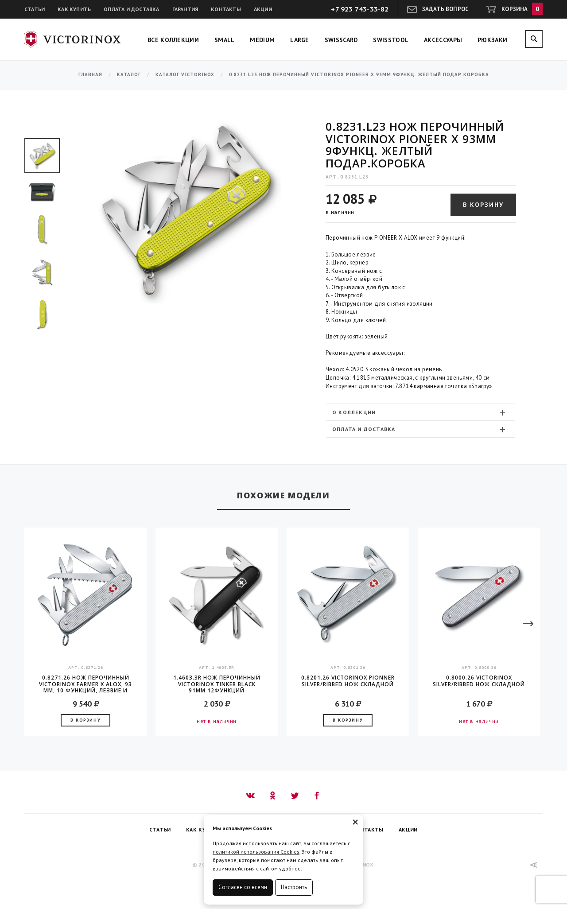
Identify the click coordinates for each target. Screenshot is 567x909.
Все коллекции (173, 40)
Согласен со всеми (242, 887)
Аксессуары (443, 40)
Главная (90, 75)
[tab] (421, 412)
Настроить (294, 887)
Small (224, 40)
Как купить (74, 9)
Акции (263, 9)
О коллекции (419, 412)
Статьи (34, 9)
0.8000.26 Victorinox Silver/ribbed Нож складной (479, 681)
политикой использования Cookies (256, 851)
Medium (262, 40)
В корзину (483, 205)
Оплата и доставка (131, 9)
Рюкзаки (492, 40)
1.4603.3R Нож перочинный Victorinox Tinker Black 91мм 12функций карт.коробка (216, 684)
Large (299, 40)
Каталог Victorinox (184, 75)
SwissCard (341, 40)
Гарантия (185, 9)
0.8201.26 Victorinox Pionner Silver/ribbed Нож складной (348, 681)
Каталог (129, 75)
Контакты (226, 9)
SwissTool (390, 40)
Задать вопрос (445, 9)
